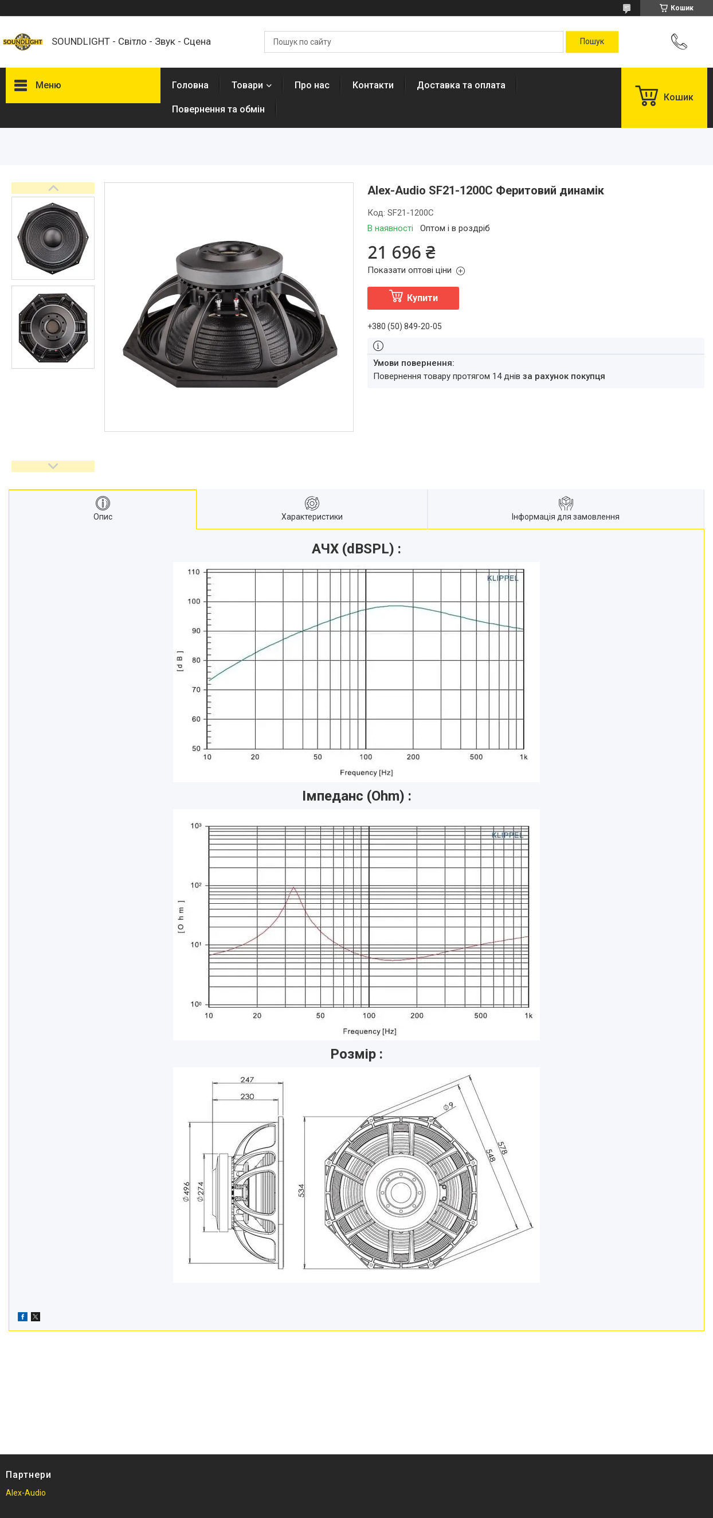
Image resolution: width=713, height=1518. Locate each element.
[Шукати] (592, 42)
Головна (190, 85)
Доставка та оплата (461, 85)
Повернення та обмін (218, 109)
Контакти (373, 85)
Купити (422, 297)
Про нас (312, 85)
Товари (247, 85)
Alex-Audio (26, 1492)
